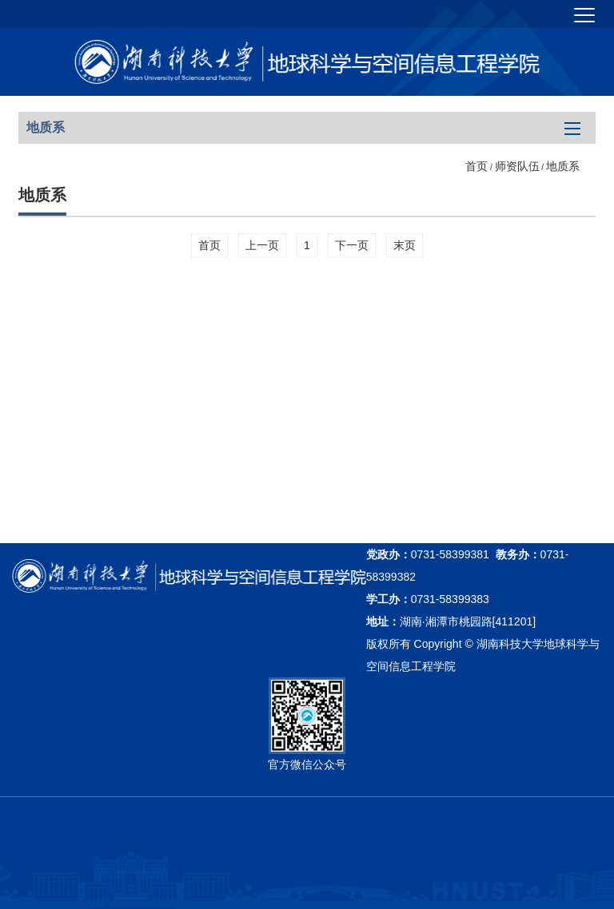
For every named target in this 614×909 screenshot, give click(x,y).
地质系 (563, 166)
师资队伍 (517, 166)
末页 (404, 245)
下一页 (352, 245)
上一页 (262, 245)
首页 (476, 166)
